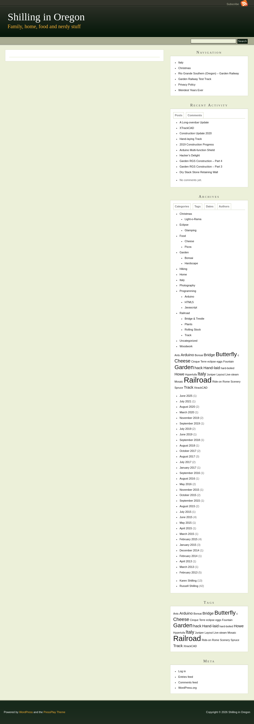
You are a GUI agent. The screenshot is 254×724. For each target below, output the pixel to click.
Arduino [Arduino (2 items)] (187, 355)
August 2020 (187, 406)
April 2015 (186, 528)
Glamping (191, 230)
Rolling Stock (193, 329)
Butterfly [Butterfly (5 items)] (226, 354)
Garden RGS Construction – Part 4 (201, 160)
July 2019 (186, 428)
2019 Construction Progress (197, 144)
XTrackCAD (187, 127)
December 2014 (189, 550)
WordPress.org (187, 687)
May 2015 (186, 522)
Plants (188, 324)
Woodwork (186, 346)
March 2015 (187, 533)
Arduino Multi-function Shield (197, 150)
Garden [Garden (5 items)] (184, 367)
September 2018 (190, 439)
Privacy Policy (187, 84)
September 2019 (190, 423)
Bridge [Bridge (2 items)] (209, 355)
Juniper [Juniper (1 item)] (211, 374)
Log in (182, 671)
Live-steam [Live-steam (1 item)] (232, 374)
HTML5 (189, 302)
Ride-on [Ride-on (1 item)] (217, 381)
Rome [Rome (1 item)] (226, 381)
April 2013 (186, 561)
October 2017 (188, 450)
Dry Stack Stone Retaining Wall (199, 172)
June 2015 (186, 517)
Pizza (188, 246)
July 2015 (186, 511)
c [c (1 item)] (238, 355)
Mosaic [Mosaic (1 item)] (178, 381)
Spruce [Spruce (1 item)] (178, 387)
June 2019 (186, 434)
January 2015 (188, 544)
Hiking (183, 268)
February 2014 (189, 555)
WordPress (26, 712)
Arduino (189, 296)
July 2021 (186, 401)
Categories (182, 206)
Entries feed (185, 676)
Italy (180, 62)
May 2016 (186, 484)
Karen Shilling (188, 580)
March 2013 (187, 566)
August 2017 (187, 456)
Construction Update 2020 (196, 133)
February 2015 (189, 539)
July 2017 (186, 462)
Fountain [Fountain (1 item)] (228, 361)
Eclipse (184, 224)
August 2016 (187, 478)
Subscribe (237, 4)
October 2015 (188, 495)
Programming (188, 290)
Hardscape (191, 263)
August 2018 (187, 445)
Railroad (185, 313)
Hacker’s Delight (190, 155)
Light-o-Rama (193, 219)
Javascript (191, 307)
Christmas (184, 68)
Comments (195, 115)
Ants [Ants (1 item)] (177, 355)
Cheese (189, 241)
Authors (224, 206)
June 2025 (186, 395)
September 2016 (190, 472)
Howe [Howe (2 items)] (179, 374)
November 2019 (189, 417)
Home (183, 274)
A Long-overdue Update (194, 122)
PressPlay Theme (54, 712)
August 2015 (187, 506)
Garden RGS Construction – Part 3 (201, 166)
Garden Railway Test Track (194, 78)
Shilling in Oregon (46, 17)
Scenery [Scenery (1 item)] (236, 381)
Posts (178, 115)
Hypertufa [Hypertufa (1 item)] (191, 374)
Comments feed (188, 682)
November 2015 (189, 489)
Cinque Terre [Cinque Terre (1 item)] (199, 361)
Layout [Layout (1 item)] (220, 374)
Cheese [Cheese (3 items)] (182, 361)
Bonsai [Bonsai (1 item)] (199, 355)
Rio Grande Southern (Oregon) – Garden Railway (208, 73)
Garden (184, 252)
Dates (210, 206)
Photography (187, 285)
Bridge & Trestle (194, 318)
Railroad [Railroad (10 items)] (198, 380)
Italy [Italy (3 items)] (202, 373)
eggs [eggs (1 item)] (220, 361)
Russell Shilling (189, 585)
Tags (197, 206)
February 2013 (189, 572)
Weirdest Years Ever (190, 90)
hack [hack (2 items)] (199, 368)
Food (183, 235)
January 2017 (188, 467)
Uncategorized (188, 340)
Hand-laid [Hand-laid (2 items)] (211, 368)
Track (188, 335)
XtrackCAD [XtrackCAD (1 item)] (201, 387)
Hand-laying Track (191, 138)
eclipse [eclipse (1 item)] (212, 361)
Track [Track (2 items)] (188, 387)
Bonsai (189, 257)
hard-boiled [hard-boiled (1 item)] (227, 368)
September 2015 (190, 500)
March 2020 (187, 412)
